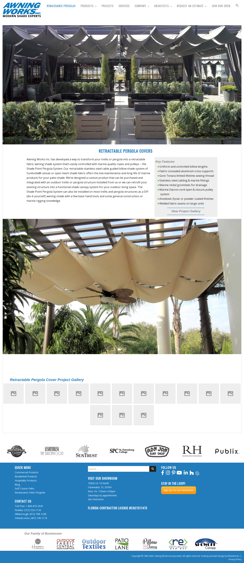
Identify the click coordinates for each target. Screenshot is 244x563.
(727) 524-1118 (32, 510)
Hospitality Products (26, 480)
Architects (161, 6)
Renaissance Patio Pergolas (30, 492)
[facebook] (162, 473)
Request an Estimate (190, 6)
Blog (17, 484)
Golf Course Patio (24, 488)
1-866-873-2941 (34, 506)
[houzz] (192, 473)
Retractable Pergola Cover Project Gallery (47, 380)
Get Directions (96, 499)
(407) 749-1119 (38, 518)
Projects (108, 6)
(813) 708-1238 (38, 514)
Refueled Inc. (234, 556)
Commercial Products (26, 472)
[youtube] (179, 473)
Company (140, 6)
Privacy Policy (235, 559)
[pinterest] (173, 473)
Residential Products (26, 476)
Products (87, 6)
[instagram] (168, 473)
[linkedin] (186, 473)
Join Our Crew (221, 6)
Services (124, 6)
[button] (237, 6)
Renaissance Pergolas (61, 6)
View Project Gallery (185, 211)
